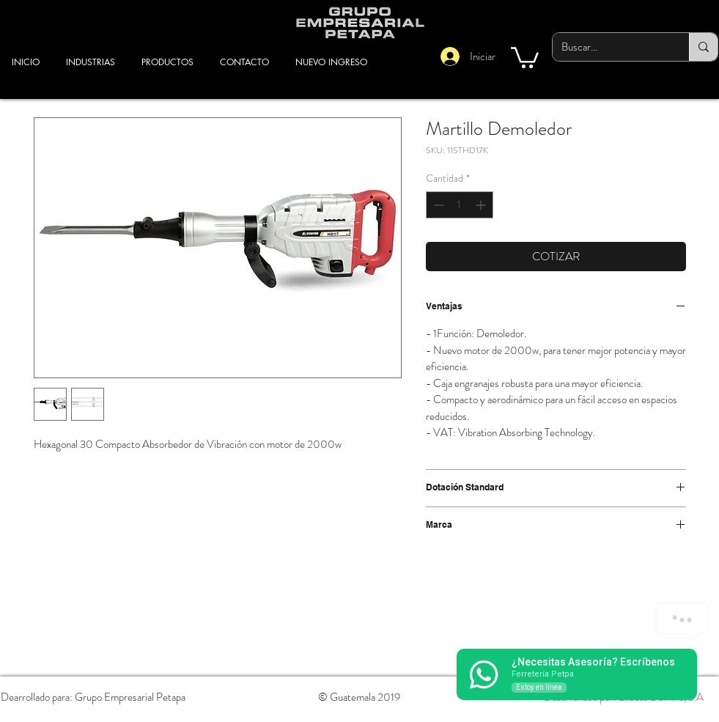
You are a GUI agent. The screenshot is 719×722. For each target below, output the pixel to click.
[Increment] (482, 205)
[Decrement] (437, 205)
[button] (525, 56)
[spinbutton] (459, 205)
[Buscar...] (609, 47)
